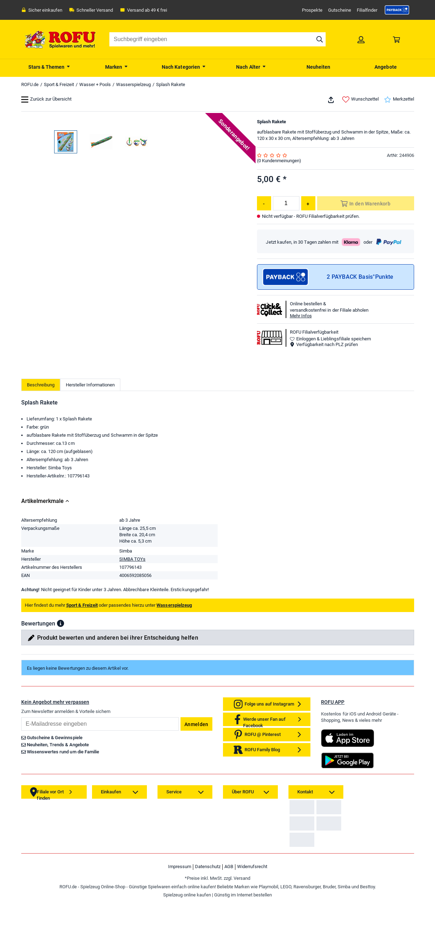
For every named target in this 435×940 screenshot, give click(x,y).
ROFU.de (30, 84)
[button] (60, 716)
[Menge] (286, 203)
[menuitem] (49, 66)
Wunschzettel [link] (360, 99)
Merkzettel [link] (399, 99)
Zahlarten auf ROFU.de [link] (314, 906)
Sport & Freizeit (59, 84)
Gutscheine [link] (339, 10)
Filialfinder (367, 10)
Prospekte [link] (312, 10)
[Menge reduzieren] (264, 203)
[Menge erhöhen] (308, 203)
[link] (397, 10)
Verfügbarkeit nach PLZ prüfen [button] (324, 344)
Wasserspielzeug (133, 84)
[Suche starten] (320, 39)
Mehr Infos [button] (301, 315)
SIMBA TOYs (132, 652)
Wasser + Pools (95, 84)
